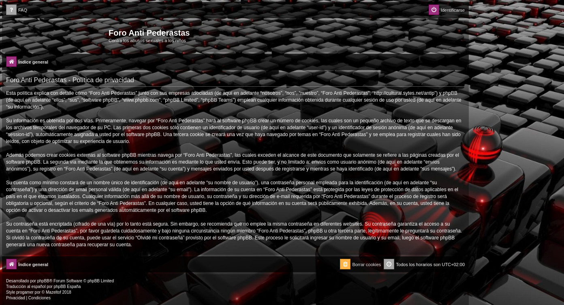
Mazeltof (53, 292)
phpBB (43, 281)
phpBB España (67, 286)
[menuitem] (16, 10)
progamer (25, 292)
